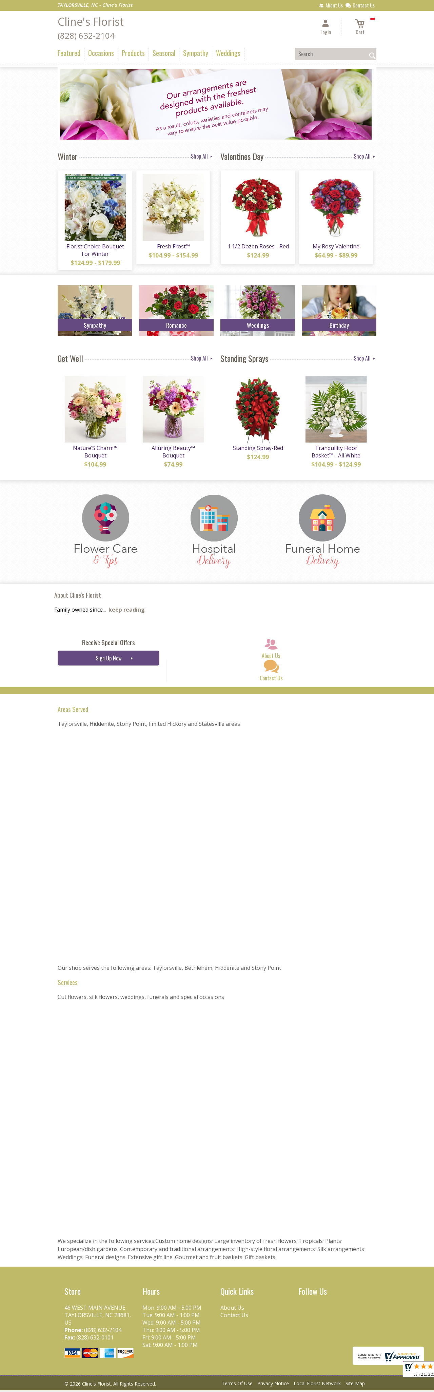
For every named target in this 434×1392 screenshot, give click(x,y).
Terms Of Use (237, 1385)
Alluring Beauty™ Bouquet (173, 453)
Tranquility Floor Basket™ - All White (335, 453)
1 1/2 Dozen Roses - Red (258, 247)
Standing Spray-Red (258, 449)
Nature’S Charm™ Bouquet (95, 453)
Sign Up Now (108, 660)
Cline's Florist (91, 21)
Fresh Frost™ (173, 247)
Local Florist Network (317, 1385)
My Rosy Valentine (335, 247)
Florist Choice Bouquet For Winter (95, 250)
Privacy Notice (273, 1385)
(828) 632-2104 (86, 35)
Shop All (202, 156)
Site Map (355, 1385)
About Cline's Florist (77, 596)
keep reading (126, 611)
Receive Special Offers (108, 644)
